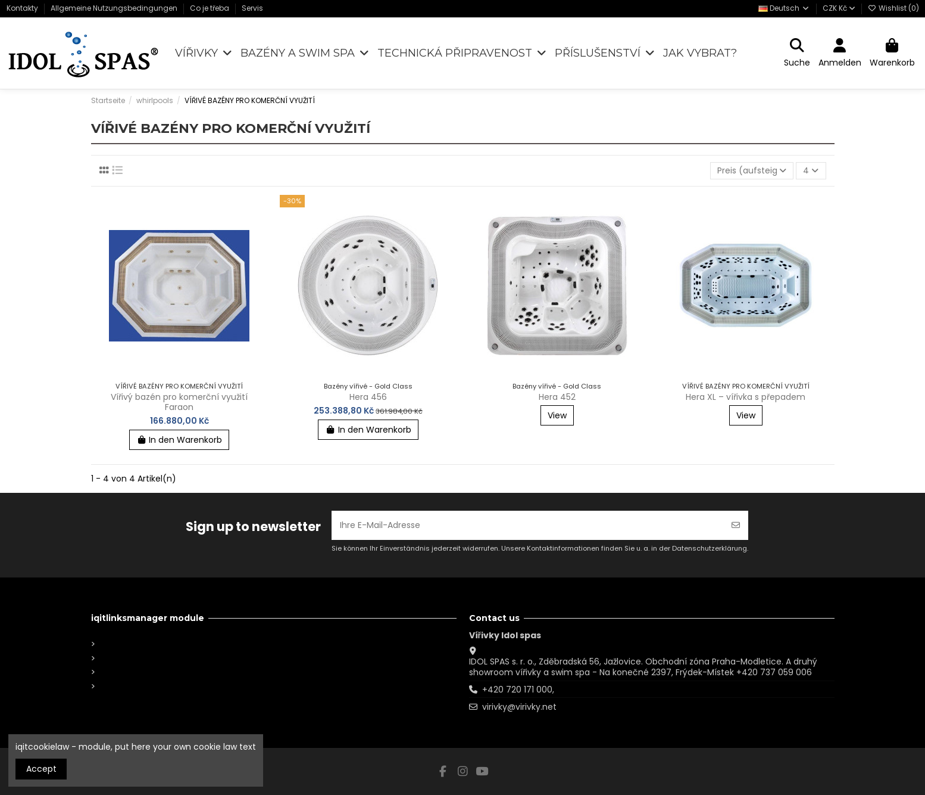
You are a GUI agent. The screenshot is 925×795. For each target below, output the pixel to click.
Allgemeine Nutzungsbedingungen (115, 8)
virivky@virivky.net (519, 707)
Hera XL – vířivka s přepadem (745, 397)
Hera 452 (557, 397)
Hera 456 (368, 397)
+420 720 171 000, (518, 689)
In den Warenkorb (179, 440)
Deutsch (784, 8)
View (557, 415)
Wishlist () (893, 8)
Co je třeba (210, 8)
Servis (252, 8)
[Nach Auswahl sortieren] (751, 170)
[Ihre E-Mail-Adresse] (528, 525)
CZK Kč (839, 8)
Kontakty (23, 8)
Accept (41, 769)
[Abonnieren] (735, 525)
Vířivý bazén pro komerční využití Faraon (179, 402)
